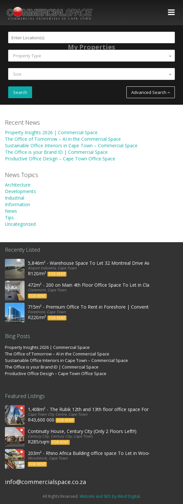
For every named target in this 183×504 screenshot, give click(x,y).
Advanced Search (150, 92)
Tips (9, 217)
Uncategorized (20, 224)
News (11, 211)
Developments (20, 191)
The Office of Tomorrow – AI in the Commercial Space (63, 139)
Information (17, 204)
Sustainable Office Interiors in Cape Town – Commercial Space (71, 145)
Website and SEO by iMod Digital (110, 496)
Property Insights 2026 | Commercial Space (51, 132)
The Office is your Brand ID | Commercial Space (56, 152)
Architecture (17, 185)
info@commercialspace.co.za (45, 482)
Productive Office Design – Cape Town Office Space (60, 158)
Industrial (14, 198)
